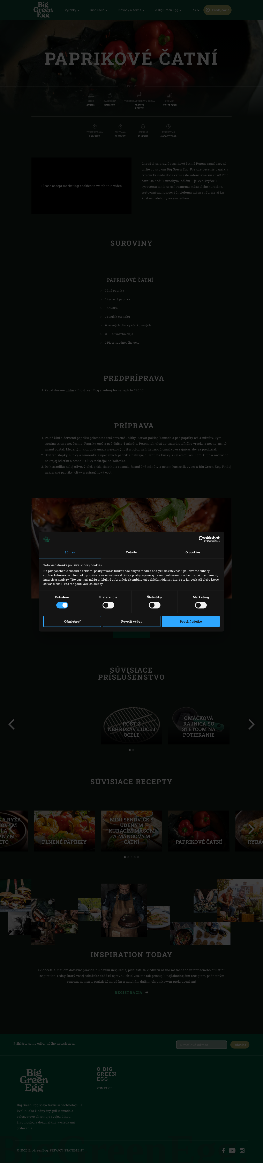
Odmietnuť (72, 621)
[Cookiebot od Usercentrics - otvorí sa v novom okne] (202, 539)
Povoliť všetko (191, 621)
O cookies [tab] (193, 552)
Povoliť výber (131, 621)
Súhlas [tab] (70, 552)
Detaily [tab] (131, 552)
